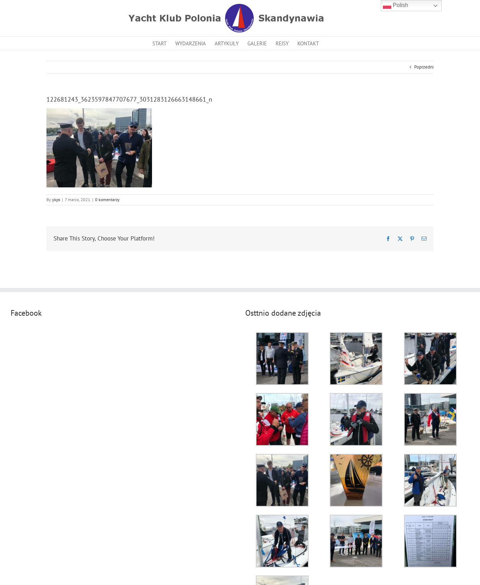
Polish (395, 5)
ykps (56, 199)
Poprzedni (424, 67)
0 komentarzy (107, 199)
